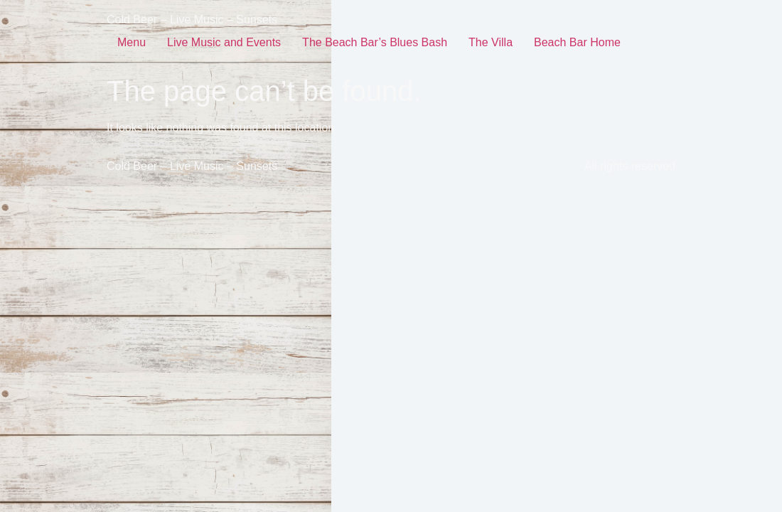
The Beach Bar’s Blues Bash (374, 42)
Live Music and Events (224, 42)
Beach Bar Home (577, 42)
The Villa (490, 42)
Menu (131, 42)
